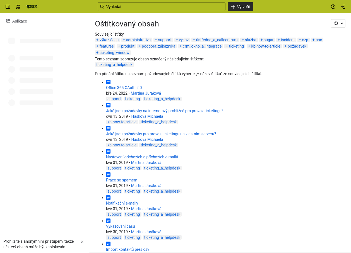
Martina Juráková (146, 93)
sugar (268, 40)
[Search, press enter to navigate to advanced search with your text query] (174, 6)
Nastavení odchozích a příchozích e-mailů (142, 157)
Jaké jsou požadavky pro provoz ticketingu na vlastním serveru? (161, 134)
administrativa (138, 40)
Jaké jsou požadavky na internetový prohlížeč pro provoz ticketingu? (164, 111)
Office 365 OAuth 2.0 (124, 87)
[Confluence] (32, 6)
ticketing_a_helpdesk (114, 64)
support (165, 40)
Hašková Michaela (147, 116)
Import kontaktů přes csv (127, 249)
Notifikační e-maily (122, 203)
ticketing (236, 46)
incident (288, 40)
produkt (127, 46)
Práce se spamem (121, 180)
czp (305, 40)
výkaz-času (109, 40)
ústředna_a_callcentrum (217, 40)
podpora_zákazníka (158, 46)
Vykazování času (120, 226)
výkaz (184, 40)
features (106, 46)
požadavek (297, 46)
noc (319, 40)
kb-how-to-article (265, 46)
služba (250, 40)
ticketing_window (114, 52)
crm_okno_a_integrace (202, 46)
